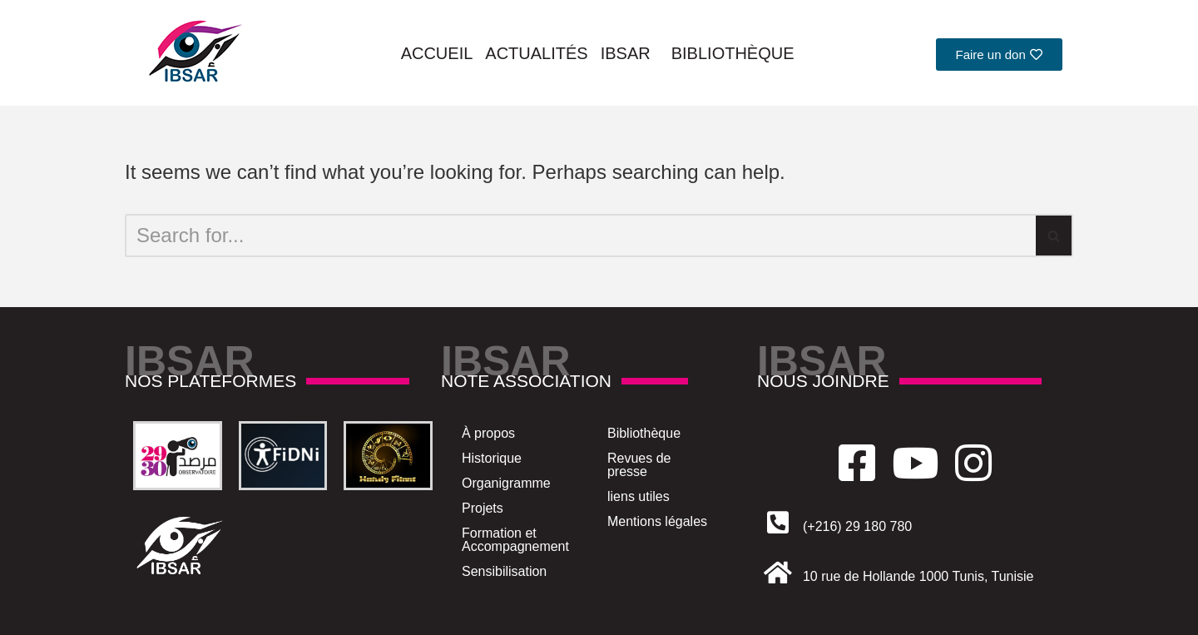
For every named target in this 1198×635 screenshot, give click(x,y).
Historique (492, 458)
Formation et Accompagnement (515, 539)
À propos (488, 433)
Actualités (536, 53)
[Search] (580, 235)
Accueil (437, 53)
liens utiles (638, 496)
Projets (482, 508)
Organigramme (506, 483)
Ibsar (630, 53)
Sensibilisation (504, 571)
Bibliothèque (733, 53)
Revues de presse (639, 465)
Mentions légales (657, 521)
